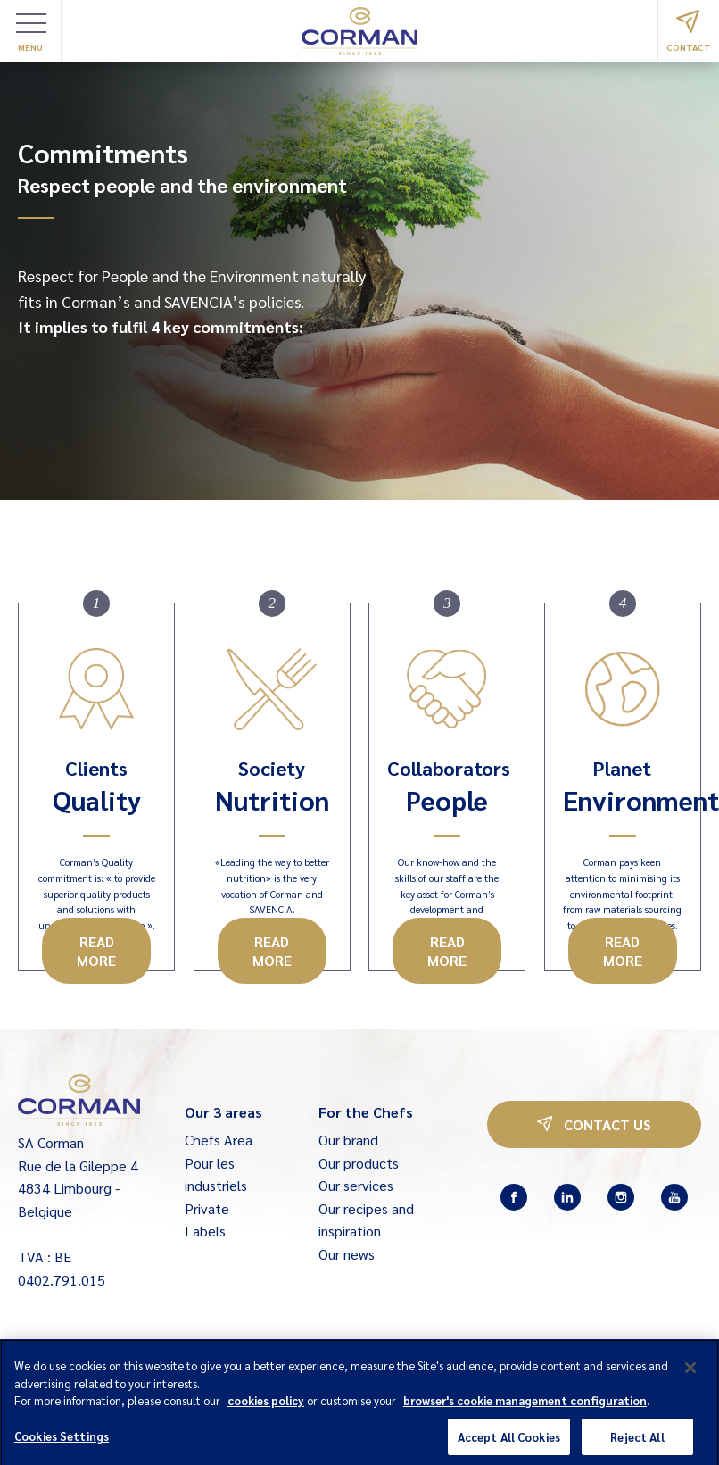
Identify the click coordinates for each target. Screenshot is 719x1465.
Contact (688, 31)
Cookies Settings (61, 1444)
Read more (96, 951)
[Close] (690, 1376)
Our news (346, 1253)
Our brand (348, 1139)
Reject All (637, 1445)
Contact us (594, 1124)
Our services (355, 1185)
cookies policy (265, 1409)
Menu (31, 33)
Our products (358, 1162)
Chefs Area (218, 1139)
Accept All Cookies (509, 1445)
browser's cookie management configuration (525, 1409)
